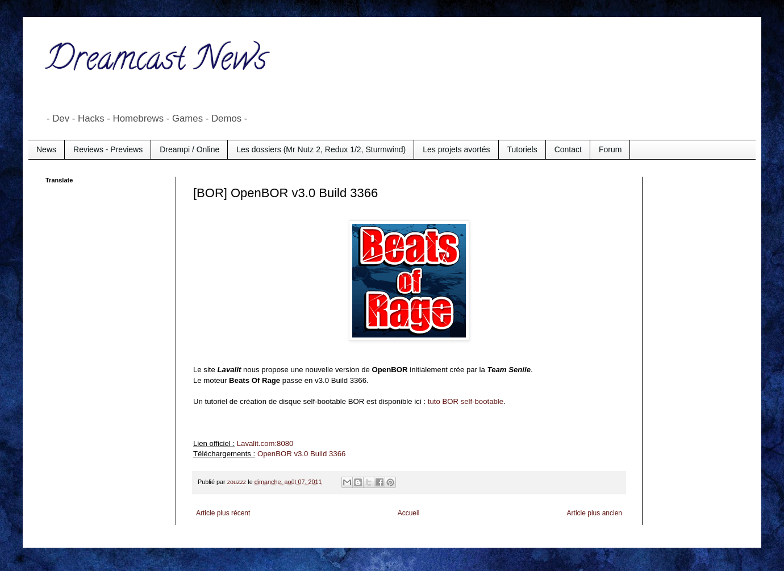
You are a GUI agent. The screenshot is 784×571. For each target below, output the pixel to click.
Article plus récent (223, 513)
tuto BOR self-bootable (465, 401)
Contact (568, 149)
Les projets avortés (456, 149)
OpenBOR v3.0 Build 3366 (300, 453)
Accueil (409, 513)
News (46, 149)
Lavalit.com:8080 (265, 443)
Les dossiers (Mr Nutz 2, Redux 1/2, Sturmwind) (321, 149)
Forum (610, 149)
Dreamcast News (156, 62)
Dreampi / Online (189, 149)
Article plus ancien (594, 513)
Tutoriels (522, 149)
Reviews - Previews (108, 149)
